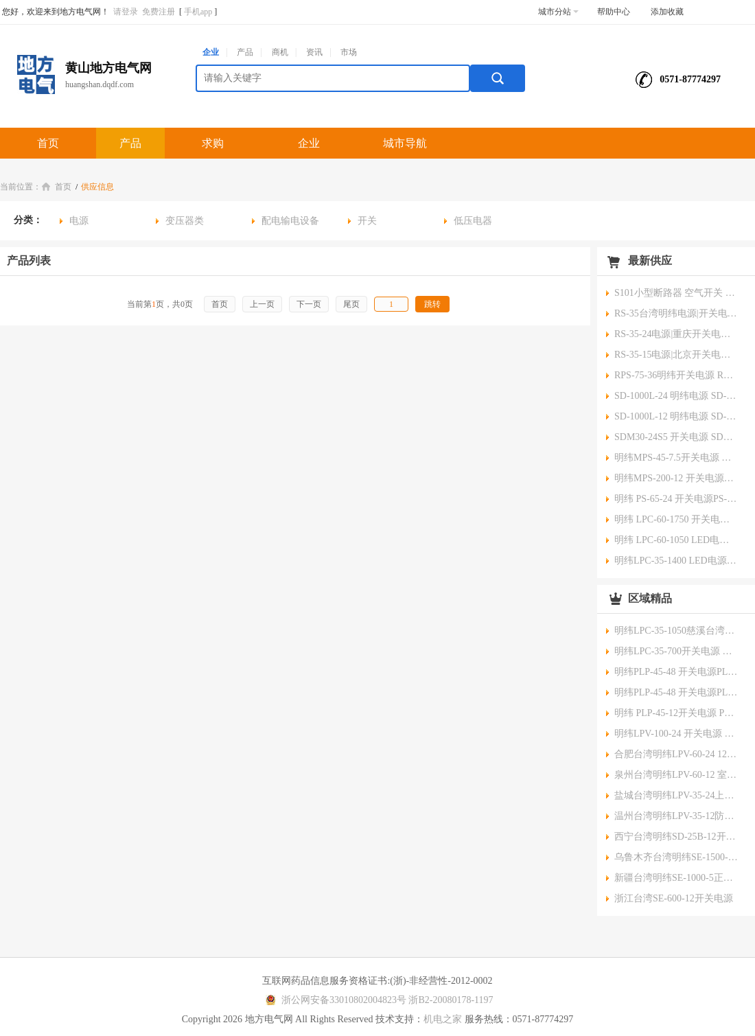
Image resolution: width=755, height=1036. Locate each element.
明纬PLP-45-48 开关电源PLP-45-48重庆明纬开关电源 (676, 672)
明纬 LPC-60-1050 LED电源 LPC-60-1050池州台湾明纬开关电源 (676, 540)
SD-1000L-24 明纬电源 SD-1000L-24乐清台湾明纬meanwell (676, 396)
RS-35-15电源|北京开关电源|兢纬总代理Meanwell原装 (676, 354)
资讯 (314, 52)
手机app (198, 11)
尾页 (351, 304)
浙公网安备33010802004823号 (334, 1000)
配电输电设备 (290, 221)
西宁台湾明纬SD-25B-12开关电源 (676, 836)
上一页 (262, 304)
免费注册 (158, 11)
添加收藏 (667, 11)
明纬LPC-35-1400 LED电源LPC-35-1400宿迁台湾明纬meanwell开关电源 (676, 560)
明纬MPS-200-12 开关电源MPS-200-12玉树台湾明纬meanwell (676, 478)
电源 (79, 221)
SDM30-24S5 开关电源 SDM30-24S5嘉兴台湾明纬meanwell (676, 437)
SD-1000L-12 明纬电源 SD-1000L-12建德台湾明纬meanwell (676, 416)
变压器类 (184, 221)
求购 (213, 143)
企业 (210, 52)
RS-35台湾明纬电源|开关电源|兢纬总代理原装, (676, 313)
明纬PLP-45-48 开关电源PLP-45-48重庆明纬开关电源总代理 (676, 692)
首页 (48, 143)
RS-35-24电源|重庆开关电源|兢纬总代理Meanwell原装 (676, 334)
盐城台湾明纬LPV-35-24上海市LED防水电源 (676, 795)
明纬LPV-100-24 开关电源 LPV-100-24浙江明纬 (676, 733)
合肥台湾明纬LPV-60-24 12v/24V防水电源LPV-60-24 (676, 754)
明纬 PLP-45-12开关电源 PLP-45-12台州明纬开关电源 (676, 713)
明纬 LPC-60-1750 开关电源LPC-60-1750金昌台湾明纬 (676, 519)
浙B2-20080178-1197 (450, 1000)
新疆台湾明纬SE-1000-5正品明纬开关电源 (676, 878)
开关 (367, 221)
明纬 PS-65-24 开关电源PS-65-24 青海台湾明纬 (676, 499)
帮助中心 (613, 11)
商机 (280, 52)
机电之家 (442, 1019)
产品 (245, 52)
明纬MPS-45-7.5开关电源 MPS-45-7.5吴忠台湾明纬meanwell (676, 457)
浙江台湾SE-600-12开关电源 (673, 898)
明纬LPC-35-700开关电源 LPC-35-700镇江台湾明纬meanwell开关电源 (676, 651)
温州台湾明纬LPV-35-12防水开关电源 (676, 816)
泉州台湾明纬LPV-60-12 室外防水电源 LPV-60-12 (676, 775)
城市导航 (405, 143)
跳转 (432, 304)
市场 (348, 52)
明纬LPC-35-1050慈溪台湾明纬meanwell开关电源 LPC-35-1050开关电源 (676, 630)
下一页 (309, 304)
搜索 (497, 78)
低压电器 (473, 221)
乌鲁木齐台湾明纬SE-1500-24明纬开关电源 (676, 857)
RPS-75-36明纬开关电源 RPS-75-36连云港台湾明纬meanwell (676, 375)
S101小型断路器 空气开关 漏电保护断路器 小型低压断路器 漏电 (676, 293)
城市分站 (558, 11)
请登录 (125, 11)
